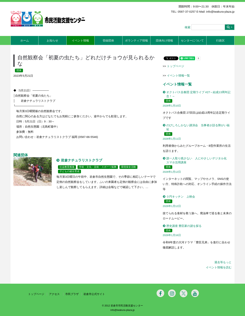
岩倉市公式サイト (94, 294)
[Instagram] (172, 293)
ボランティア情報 (136, 40)
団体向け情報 (164, 40)
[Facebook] (160, 293)
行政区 (220, 40)
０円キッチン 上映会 (180, 196)
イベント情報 (80, 40)
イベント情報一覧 (178, 75)
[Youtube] (195, 293)
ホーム (24, 40)
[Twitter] (183, 293)
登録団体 (108, 40)
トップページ (175, 66)
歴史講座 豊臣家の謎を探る (184, 225)
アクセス (54, 294)
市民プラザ (72, 294)
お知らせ (52, 40)
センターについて (192, 40)
